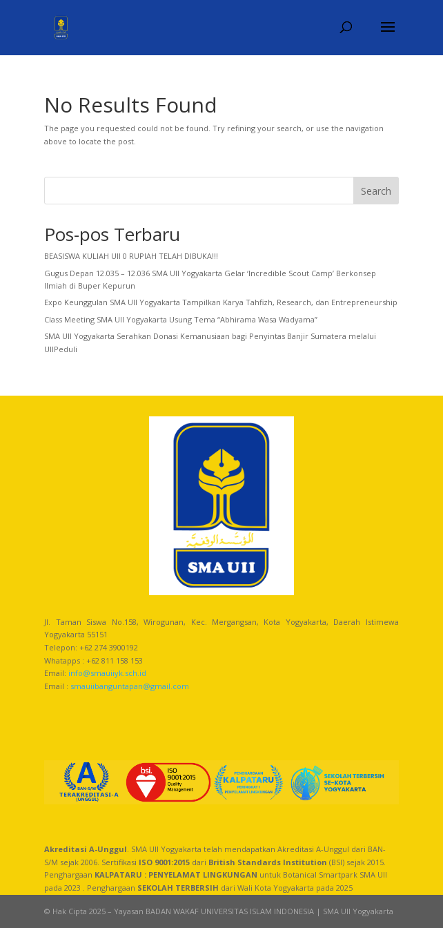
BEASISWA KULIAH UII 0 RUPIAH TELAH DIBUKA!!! (131, 256)
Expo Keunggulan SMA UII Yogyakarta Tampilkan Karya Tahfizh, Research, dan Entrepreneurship (220, 302)
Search (376, 190)
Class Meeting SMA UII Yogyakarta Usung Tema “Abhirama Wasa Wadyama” (180, 319)
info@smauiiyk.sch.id (107, 673)
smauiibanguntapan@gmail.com (129, 686)
